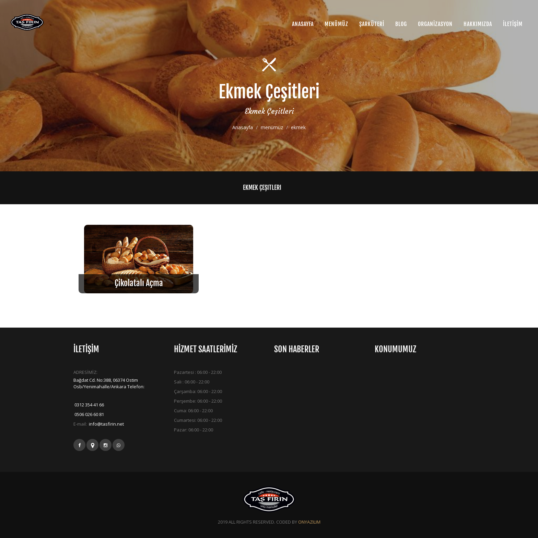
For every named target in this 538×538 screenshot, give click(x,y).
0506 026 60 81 (88, 414)
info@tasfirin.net (106, 424)
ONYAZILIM (309, 522)
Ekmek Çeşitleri (262, 187)
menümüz (272, 127)
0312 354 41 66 (88, 405)
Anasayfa (242, 127)
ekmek (298, 127)
